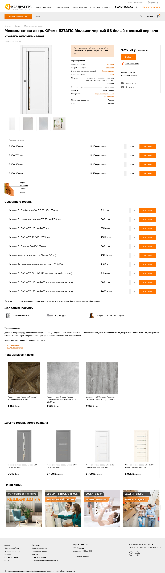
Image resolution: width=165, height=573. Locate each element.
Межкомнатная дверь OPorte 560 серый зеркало (62, 466)
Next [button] (158, 507)
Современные (108, 71)
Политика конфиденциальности (45, 560)
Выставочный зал (79, 7)
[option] (36, 79)
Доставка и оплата (61, 7)
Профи (38, 7)
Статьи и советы (11, 557)
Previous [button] (7, 507)
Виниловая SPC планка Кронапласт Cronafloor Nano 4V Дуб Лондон (101, 398)
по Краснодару (13, 345)
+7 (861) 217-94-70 (123, 7)
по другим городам (15, 348)
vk (131, 554)
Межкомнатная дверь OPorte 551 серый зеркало (22, 466)
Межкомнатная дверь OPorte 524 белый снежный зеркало (101, 466)
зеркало (110, 64)
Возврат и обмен (39, 557)
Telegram (80, 548)
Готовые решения (12, 551)
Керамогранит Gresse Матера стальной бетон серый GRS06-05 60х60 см (61, 399)
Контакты (47, 7)
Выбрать (128, 57)
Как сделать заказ (39, 548)
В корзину (147, 146)
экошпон (110, 68)
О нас (7, 560)
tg (137, 554)
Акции (92, 7)
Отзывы (8, 554)
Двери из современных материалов (104, 95)
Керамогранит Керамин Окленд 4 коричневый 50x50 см (22, 398)
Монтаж (35, 554)
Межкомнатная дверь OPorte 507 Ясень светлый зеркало (140, 466)
